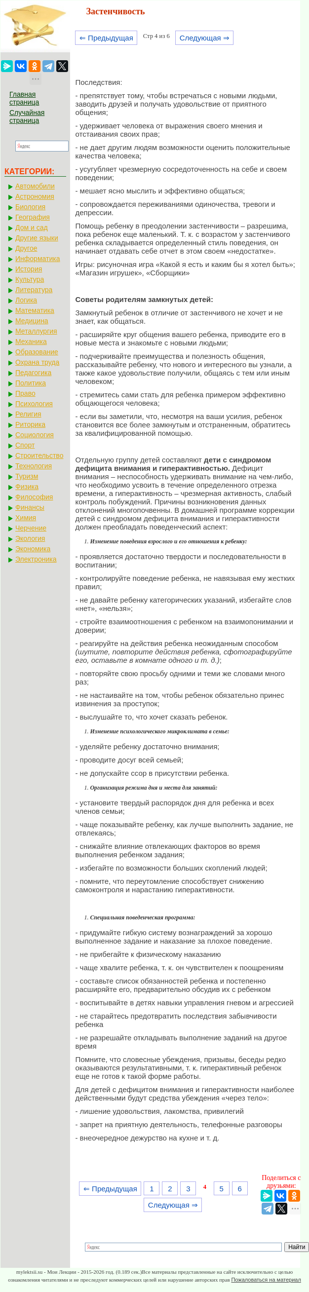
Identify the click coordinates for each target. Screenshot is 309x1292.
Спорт (25, 445)
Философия (34, 497)
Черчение (30, 528)
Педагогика (33, 373)
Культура (29, 279)
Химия (25, 518)
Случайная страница (26, 116)
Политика (30, 383)
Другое (26, 248)
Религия (28, 414)
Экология (30, 538)
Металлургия (36, 331)
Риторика (30, 424)
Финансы (29, 507)
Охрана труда (37, 362)
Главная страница (24, 98)
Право (25, 393)
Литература (33, 290)
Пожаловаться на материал (266, 1280)
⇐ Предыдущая (106, 38)
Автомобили (35, 186)
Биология (30, 207)
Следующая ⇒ (205, 38)
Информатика (37, 259)
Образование (36, 352)
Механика (31, 341)
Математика (34, 310)
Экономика (32, 549)
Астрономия (34, 196)
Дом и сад (31, 227)
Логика (26, 300)
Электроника (36, 559)
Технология (33, 466)
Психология (34, 404)
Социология (34, 435)
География (32, 217)
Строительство (39, 455)
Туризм (26, 476)
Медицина (31, 321)
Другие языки (36, 238)
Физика (27, 487)
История (28, 269)
